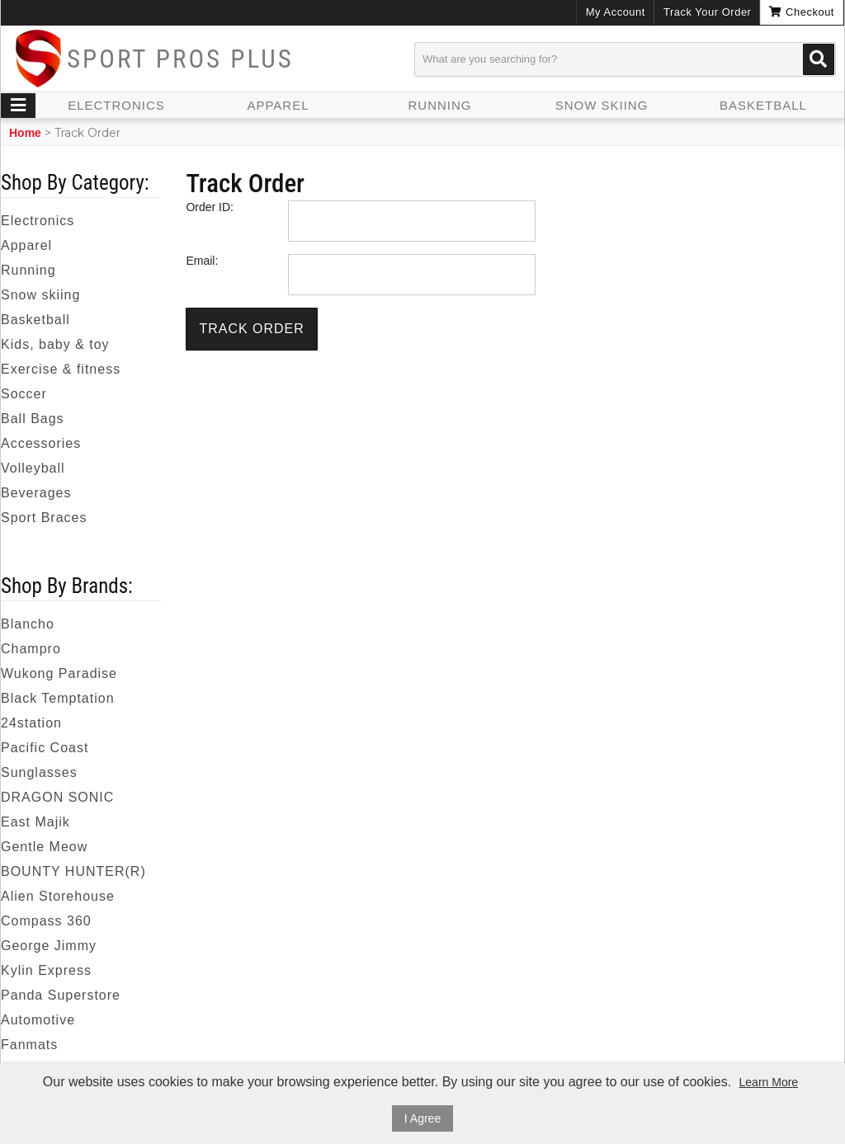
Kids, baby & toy (55, 344)
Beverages (36, 493)
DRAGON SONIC (57, 797)
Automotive (38, 1020)
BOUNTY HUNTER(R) (73, 871)
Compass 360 (46, 921)
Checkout (801, 12)
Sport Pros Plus (180, 59)
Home (25, 132)
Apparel (278, 105)
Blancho (27, 624)
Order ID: (210, 207)
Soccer (24, 394)
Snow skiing (602, 105)
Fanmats (29, 1045)
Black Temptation (58, 698)
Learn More (769, 1082)
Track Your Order (707, 12)
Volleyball (33, 468)
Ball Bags (32, 419)
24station (31, 723)
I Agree (422, 1118)
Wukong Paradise (59, 673)
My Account (615, 12)
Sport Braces (44, 518)
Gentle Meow (44, 847)
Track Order (251, 329)
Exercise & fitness (60, 369)
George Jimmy (49, 946)
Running (440, 105)
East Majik (35, 822)
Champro (31, 649)
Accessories (41, 443)
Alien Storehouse (58, 896)
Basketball (763, 105)
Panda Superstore (60, 995)
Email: (202, 260)
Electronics (116, 105)
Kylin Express (46, 970)
